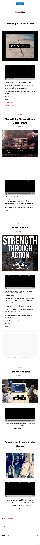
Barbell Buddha (9, 542)
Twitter (4, 536)
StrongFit (7, 219)
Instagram (5, 532)
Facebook (5, 534)
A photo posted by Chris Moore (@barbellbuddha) (14, 363)
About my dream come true (20, 27)
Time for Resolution (20, 378)
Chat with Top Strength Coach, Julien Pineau (20, 126)
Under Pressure (20, 233)
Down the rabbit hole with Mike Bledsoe (20, 450)
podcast (20, 20)
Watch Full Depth (9, 108)
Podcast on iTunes (10, 110)
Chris (20, 32)
